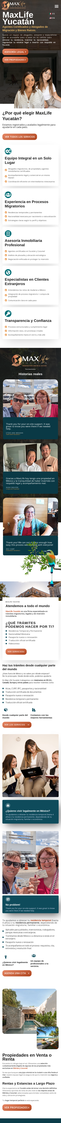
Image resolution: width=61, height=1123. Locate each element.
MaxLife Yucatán (13, 611)
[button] (57, 6)
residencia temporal (40, 920)
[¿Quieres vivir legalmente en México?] (5, 957)
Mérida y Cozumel (20, 1068)
